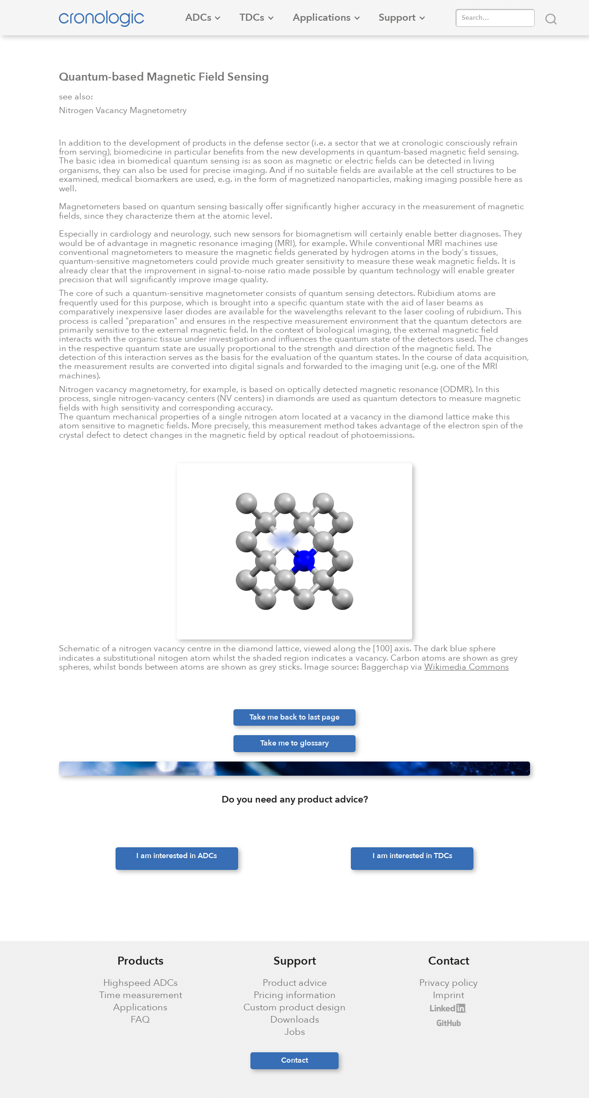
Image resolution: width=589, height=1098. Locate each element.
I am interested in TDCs (412, 856)
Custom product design (294, 1007)
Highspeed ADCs (140, 983)
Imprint (448, 995)
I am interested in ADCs (176, 856)
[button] (198, 17)
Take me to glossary (294, 743)
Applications (140, 1007)
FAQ (140, 1020)
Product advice (295, 983)
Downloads (294, 1020)
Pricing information (295, 995)
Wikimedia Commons (466, 666)
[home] (106, 17)
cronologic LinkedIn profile (429, 1008)
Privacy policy (448, 983)
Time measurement (140, 995)
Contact (294, 1060)
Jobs (294, 1032)
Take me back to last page (294, 717)
